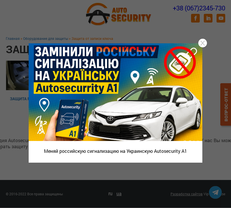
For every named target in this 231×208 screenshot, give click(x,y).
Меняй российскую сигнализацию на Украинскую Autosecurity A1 (115, 151)
